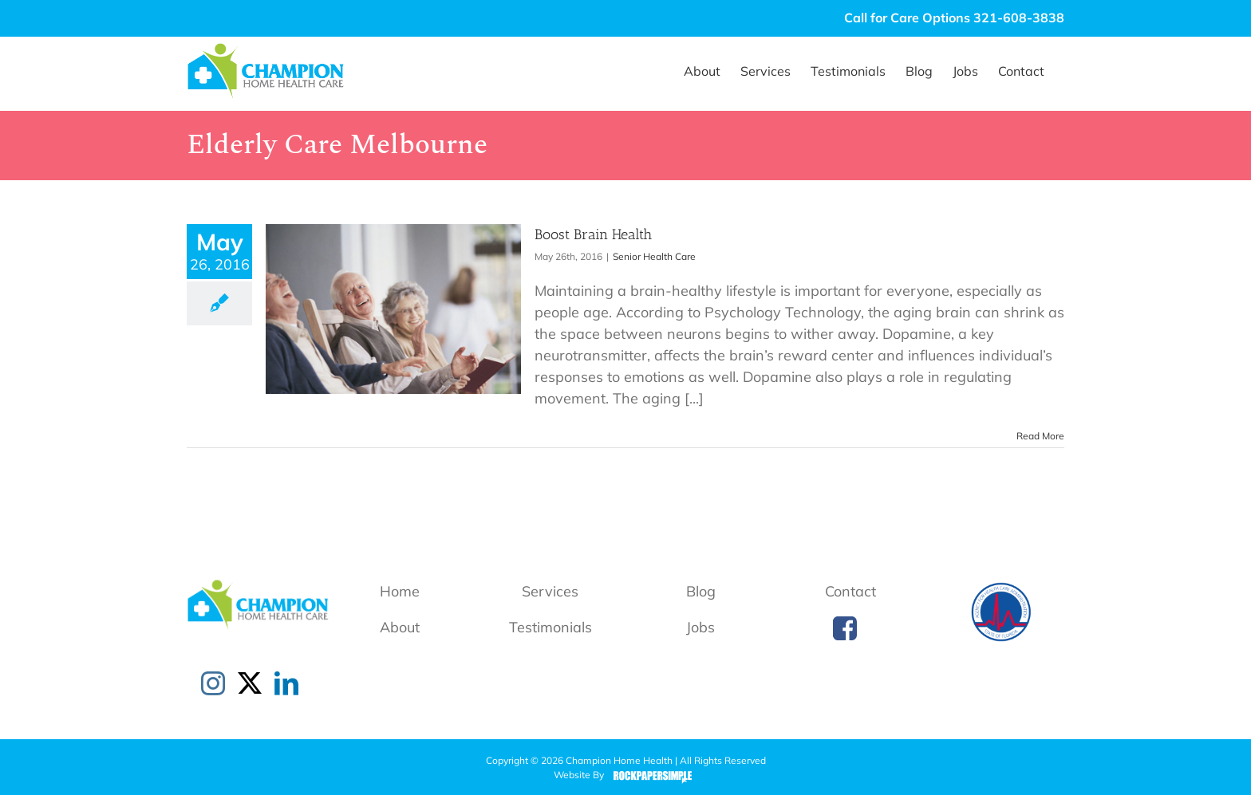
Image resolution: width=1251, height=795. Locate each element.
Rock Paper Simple (649, 776)
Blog (701, 591)
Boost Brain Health (593, 234)
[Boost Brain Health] (393, 309)
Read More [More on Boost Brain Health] (1040, 436)
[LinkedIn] (286, 683)
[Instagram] (213, 683)
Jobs (700, 627)
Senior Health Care (654, 256)
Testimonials (550, 627)
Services (550, 591)
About (400, 627)
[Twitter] (250, 683)
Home (400, 591)
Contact (850, 591)
